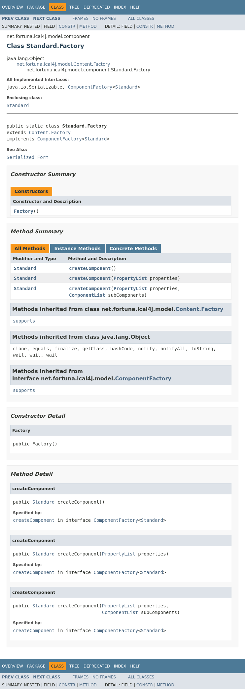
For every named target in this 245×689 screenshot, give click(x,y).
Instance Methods (77, 248)
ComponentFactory (90, 87)
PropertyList (130, 278)
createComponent (90, 268)
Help (135, 7)
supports (24, 321)
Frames (81, 18)
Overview (12, 7)
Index (120, 7)
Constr (67, 26)
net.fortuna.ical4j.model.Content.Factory (63, 64)
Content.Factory (49, 132)
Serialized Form (27, 157)
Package (36, 7)
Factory (23, 211)
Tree (74, 7)
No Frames (104, 18)
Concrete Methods (133, 248)
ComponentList (87, 295)
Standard (126, 87)
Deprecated (97, 7)
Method (88, 26)
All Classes (141, 18)
